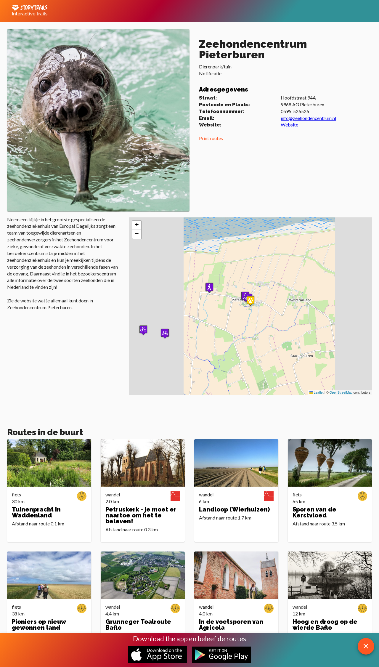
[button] (209, 287)
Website (289, 124)
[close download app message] (366, 646)
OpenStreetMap (341, 392)
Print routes (211, 138)
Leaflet (316, 392)
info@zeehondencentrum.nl (308, 118)
